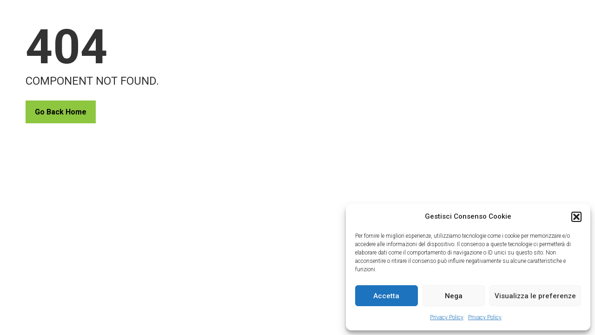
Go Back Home (60, 111)
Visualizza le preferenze (535, 296)
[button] (576, 216)
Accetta (386, 296)
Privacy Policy (446, 317)
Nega (454, 296)
